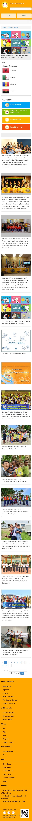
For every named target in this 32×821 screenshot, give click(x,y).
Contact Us (6, 809)
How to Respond (8, 696)
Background (7, 686)
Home (4, 27)
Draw (4, 735)
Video (4, 732)
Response (6, 739)
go (22, 673)
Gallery (16, 27)
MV (4, 755)
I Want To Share (8, 742)
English (24, 15)
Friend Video (7, 774)
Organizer (6, 690)
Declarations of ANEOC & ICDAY (14, 801)
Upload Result (7, 719)
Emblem (5, 693)
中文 (8, 15)
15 (3, 665)
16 (7, 665)
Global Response (8, 712)
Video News (7, 767)
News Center (7, 764)
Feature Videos (8, 751)
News (10, 27)
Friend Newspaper (9, 778)
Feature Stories (8, 771)
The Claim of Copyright (10, 700)
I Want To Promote (9, 703)
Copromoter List (8, 716)
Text (4, 728)
